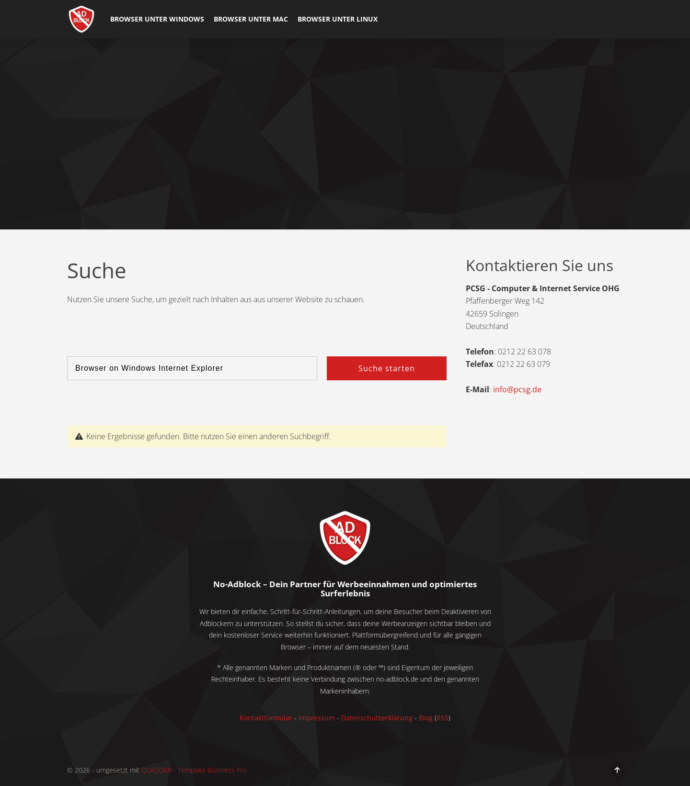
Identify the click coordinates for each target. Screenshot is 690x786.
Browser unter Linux (338, 18)
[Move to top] (617, 770)
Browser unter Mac (251, 18)
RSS (442, 717)
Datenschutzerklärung (376, 717)
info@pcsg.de (517, 389)
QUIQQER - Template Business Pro (194, 770)
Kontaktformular (266, 717)
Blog (426, 717)
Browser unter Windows (157, 18)
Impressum (317, 717)
